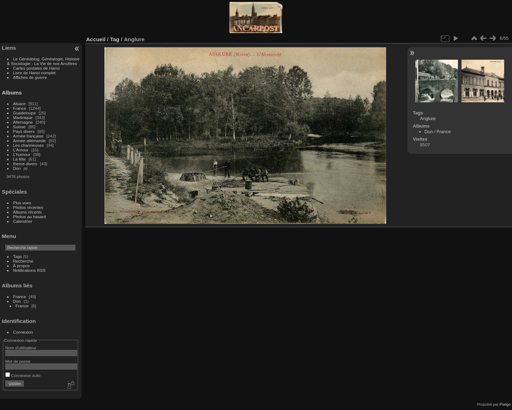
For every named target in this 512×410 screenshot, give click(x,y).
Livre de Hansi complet (34, 72)
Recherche (23, 261)
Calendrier (22, 221)
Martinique (23, 117)
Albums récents (27, 212)
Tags (17, 256)
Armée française (28, 136)
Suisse (19, 126)
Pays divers (24, 131)
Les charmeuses (28, 145)
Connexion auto (23, 375)
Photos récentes (28, 207)
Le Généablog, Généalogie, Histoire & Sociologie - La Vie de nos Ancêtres (43, 61)
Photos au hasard (29, 216)
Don (17, 168)
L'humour (22, 154)
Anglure (428, 118)
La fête (19, 159)
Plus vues (22, 202)
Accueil (96, 39)
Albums (12, 93)
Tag (114, 39)
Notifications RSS (29, 270)
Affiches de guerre (30, 77)
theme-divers (25, 163)
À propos (21, 265)
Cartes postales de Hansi (36, 68)
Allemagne (23, 122)
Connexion (23, 332)
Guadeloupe (24, 112)
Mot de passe (18, 361)
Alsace (19, 103)
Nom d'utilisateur (20, 347)
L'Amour (20, 149)
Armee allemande (29, 140)
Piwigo (505, 404)
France (19, 108)
